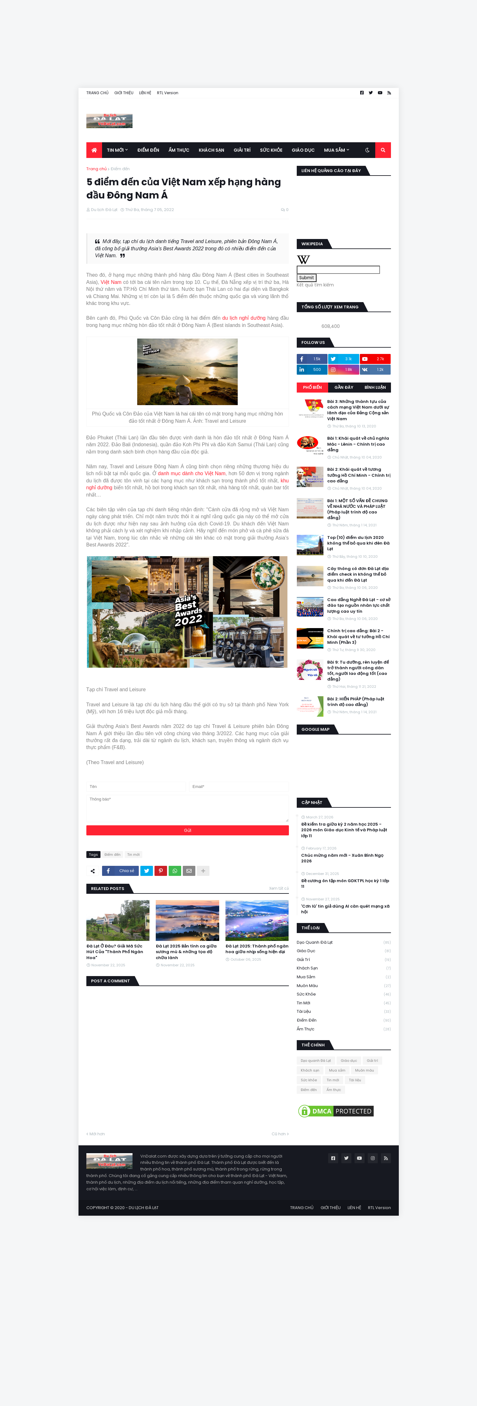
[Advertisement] (188, 44)
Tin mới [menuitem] (115, 150)
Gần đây (343, 387)
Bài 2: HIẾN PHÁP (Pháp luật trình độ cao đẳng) (355, 702)
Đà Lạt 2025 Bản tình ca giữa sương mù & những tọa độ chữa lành (186, 951)
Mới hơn (97, 1134)
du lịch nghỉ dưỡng (244, 318)
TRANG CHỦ (97, 92)
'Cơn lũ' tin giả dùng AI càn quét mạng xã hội (345, 909)
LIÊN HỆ (145, 92)
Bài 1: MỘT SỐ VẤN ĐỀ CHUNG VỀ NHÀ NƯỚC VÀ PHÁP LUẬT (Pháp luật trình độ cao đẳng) (357, 509)
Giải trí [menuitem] (242, 150)
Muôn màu (344, 986)
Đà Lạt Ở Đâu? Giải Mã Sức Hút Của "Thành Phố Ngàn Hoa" (114, 951)
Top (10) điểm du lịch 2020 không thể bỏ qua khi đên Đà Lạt (358, 543)
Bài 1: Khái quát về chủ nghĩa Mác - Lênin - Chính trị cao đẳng (358, 444)
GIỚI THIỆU (123, 92)
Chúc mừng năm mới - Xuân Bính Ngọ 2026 (342, 858)
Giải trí (344, 960)
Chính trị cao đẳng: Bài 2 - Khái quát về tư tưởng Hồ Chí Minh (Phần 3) (358, 636)
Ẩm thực (344, 1029)
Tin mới (133, 854)
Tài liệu (344, 1011)
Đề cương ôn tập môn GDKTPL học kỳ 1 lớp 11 (345, 883)
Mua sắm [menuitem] (334, 150)
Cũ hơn (279, 1134)
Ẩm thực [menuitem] (179, 150)
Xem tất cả (279, 888)
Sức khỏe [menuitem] (271, 150)
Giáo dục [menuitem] (303, 150)
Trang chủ (96, 169)
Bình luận (375, 387)
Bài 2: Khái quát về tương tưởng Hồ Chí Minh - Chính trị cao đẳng (358, 475)
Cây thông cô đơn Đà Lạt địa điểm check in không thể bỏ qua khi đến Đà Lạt (358, 574)
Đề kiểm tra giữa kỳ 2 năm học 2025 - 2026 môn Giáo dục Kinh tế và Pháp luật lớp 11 (344, 830)
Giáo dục (344, 951)
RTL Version (167, 92)
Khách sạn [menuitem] (211, 150)
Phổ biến (312, 387)
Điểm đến (120, 169)
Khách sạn (344, 968)
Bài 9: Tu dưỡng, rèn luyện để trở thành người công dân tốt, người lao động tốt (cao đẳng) (358, 671)
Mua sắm (344, 977)
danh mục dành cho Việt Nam (191, 473)
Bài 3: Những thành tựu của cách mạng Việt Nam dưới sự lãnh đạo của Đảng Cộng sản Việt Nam (358, 410)
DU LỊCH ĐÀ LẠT (144, 1208)
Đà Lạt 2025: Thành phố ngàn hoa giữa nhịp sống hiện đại (257, 949)
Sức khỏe (344, 994)
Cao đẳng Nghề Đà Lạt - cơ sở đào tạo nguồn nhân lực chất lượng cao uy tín (358, 605)
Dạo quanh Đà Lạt (344, 942)
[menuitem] (94, 150)
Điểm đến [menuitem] (148, 150)
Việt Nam (111, 282)
